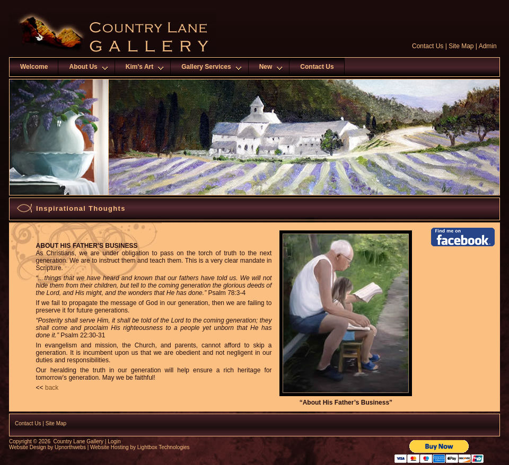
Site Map (461, 46)
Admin (488, 46)
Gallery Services (206, 66)
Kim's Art (139, 66)
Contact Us (427, 46)
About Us (83, 66)
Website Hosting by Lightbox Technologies (140, 447)
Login (114, 441)
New (266, 66)
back (51, 387)
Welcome (34, 66)
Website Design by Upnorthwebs (47, 447)
